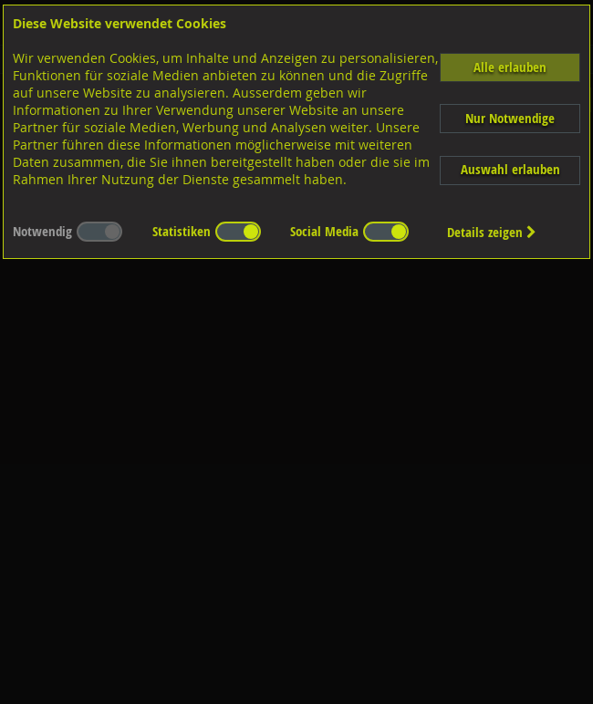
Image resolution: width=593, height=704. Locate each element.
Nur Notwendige (510, 118)
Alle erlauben (509, 67)
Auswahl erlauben (510, 169)
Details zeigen (491, 232)
